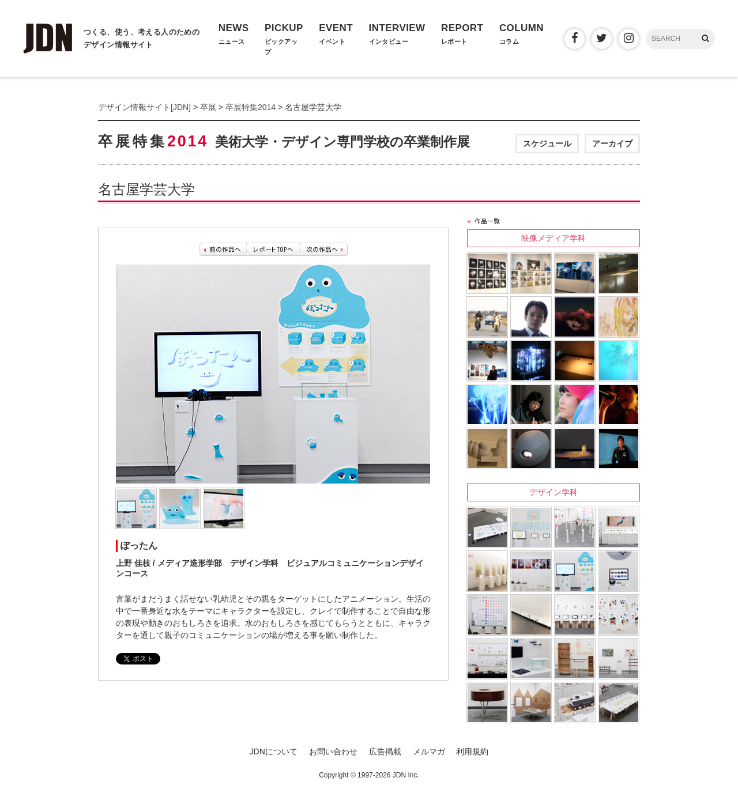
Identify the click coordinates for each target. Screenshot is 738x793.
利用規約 (472, 751)
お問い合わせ (333, 751)
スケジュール (547, 143)
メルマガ (429, 751)
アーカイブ (612, 143)
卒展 (208, 107)
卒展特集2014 (250, 107)
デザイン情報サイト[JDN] (144, 107)
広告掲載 (385, 751)
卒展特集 (284, 141)
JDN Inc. (406, 775)
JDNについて (274, 751)
